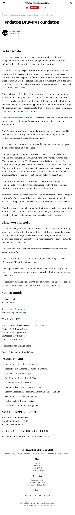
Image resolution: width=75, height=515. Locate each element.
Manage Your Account (37, 482)
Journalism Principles (37, 470)
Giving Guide (15, 32)
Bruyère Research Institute (19, 117)
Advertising (37, 466)
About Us (37, 463)
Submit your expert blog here (43, 15)
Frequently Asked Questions (37, 485)
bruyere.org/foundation (14, 309)
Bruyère (6, 57)
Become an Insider (37, 480)
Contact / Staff (37, 468)
